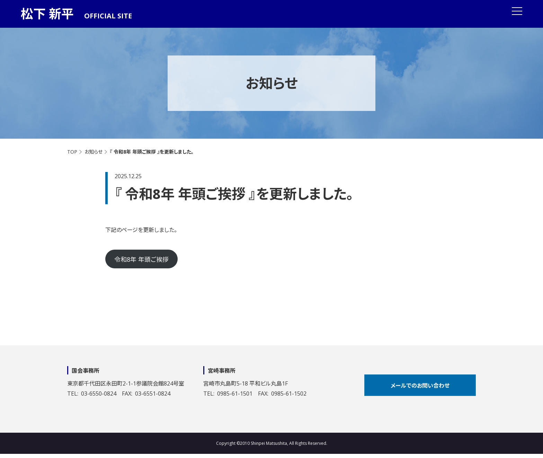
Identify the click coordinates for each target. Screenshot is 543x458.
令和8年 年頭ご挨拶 (141, 259)
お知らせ (93, 151)
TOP (72, 151)
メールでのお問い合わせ (420, 385)
